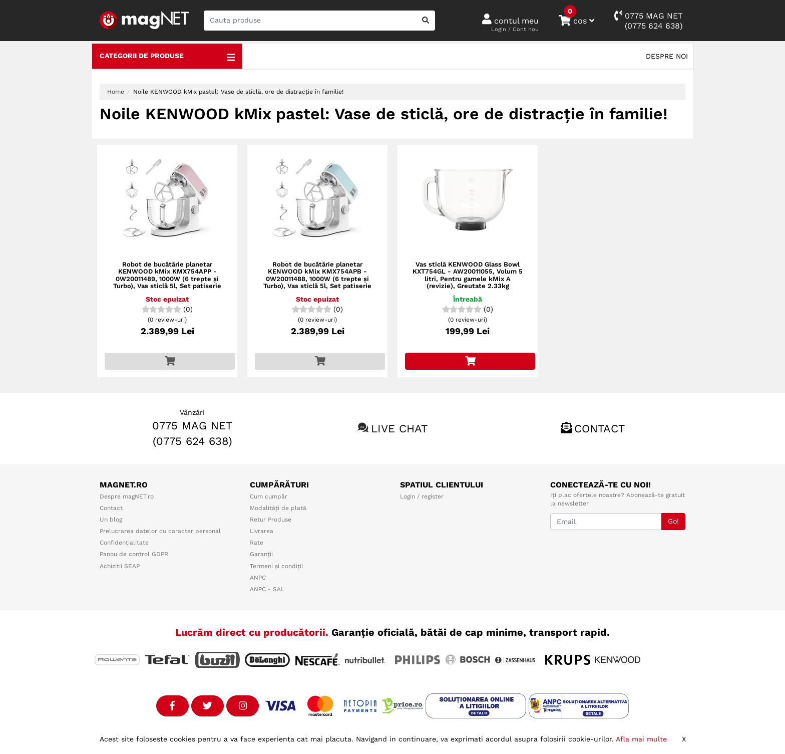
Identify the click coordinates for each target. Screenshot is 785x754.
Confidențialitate (124, 542)
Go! (673, 521)
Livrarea (261, 531)
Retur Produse (270, 519)
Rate (256, 542)
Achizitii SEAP (120, 566)
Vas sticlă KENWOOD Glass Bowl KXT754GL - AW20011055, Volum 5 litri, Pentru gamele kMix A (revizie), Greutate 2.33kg (468, 275)
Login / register (422, 496)
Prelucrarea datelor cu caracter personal (160, 531)
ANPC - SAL (267, 589)
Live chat (399, 428)
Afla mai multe (641, 739)
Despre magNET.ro (127, 496)
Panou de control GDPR (134, 554)
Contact (599, 428)
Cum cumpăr (268, 496)
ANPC (258, 577)
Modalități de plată (278, 508)
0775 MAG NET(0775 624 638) (648, 20)
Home (115, 91)
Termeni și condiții (276, 566)
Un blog (111, 519)
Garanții (261, 554)
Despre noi (667, 56)
